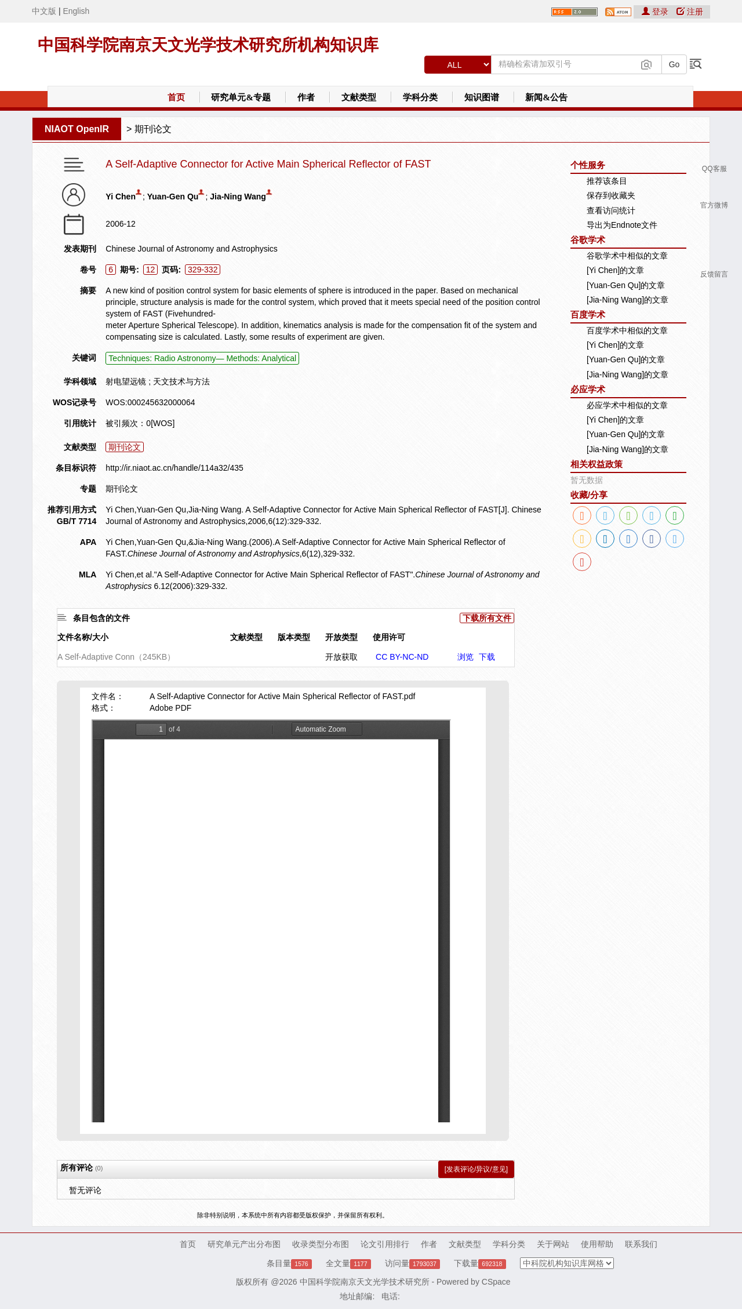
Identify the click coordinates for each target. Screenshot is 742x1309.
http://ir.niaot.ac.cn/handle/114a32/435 (174, 467)
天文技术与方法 (181, 381)
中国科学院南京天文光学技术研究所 (365, 1281)
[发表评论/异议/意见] (476, 1169)
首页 (176, 97)
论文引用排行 (385, 1244)
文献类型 (358, 97)
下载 (487, 656)
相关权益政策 (596, 464)
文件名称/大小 (82, 637)
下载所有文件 (487, 618)
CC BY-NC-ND (402, 656)
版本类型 (294, 637)
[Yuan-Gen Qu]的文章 (626, 285)
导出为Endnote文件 (622, 225)
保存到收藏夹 (611, 195)
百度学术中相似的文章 (627, 330)
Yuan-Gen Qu (173, 196)
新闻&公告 (546, 97)
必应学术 (587, 389)
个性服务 (587, 165)
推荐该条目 (607, 181)
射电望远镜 (126, 381)
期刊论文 (153, 129)
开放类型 (341, 637)
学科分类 (420, 97)
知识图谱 (481, 97)
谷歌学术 (587, 240)
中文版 (44, 11)
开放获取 (341, 656)
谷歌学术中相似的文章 (627, 255)
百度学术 (587, 314)
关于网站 (553, 1244)
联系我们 (641, 1244)
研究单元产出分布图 (244, 1244)
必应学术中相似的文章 (627, 405)
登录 (656, 11)
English (76, 11)
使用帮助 (597, 1244)
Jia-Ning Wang (238, 196)
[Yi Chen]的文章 (615, 270)
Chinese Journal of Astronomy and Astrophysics (192, 248)
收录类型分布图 (320, 1244)
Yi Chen (121, 196)
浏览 (465, 656)
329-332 (202, 269)
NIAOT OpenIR (77, 129)
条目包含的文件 (101, 618)
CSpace (496, 1281)
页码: (171, 269)
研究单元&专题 (241, 97)
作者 (306, 97)
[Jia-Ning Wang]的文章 (627, 299)
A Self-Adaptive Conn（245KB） (116, 656)
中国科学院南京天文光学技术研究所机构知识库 (208, 45)
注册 (689, 11)
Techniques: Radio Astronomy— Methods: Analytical (202, 358)
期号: (129, 269)
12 (150, 269)
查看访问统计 (611, 210)
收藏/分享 (589, 495)
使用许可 (389, 637)
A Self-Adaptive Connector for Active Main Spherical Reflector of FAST (268, 164)
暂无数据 (586, 480)
